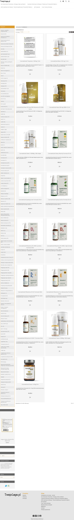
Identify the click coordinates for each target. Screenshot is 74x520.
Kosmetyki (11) (3, 160)
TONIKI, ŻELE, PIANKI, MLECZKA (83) (5, 347)
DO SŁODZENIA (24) (4, 93)
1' (3, 463)
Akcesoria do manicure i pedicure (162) (5, 41)
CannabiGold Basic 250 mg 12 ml (59, 61)
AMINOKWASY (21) (4, 51)
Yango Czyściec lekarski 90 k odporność (7, 440)
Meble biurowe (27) (4, 220)
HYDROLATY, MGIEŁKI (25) (6, 139)
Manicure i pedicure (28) (5, 198)
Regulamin (43, 506)
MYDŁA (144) (3, 233)
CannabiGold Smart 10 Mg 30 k (30, 384)
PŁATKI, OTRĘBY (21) (5, 283)
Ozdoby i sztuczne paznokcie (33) (7, 260)
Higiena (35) (3, 132)
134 (5, 463)
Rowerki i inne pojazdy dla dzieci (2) (6, 304)
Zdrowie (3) (3, 387)
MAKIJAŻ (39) (3, 191)
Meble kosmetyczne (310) (6, 222)
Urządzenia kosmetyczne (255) (7, 356)
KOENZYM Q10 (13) (4, 152)
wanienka (2, 468)
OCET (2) (2, 235)
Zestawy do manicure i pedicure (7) (5, 393)
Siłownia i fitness (4, 318)
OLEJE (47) (3, 249)
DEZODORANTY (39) (5, 88)
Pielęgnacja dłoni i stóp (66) (6, 272)
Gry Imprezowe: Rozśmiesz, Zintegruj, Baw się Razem (13, 4)
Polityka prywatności (45, 509)
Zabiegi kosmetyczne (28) (6, 382)
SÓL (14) (2, 326)
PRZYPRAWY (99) (4, 298)
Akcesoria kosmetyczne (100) (6, 46)
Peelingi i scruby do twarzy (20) (7, 262)
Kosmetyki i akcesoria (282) (6, 168)
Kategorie (3, 26)
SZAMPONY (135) (4, 341)
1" (2, 463)
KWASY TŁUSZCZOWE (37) (6, 178)
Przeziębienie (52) (4, 295)
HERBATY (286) (4, 129)
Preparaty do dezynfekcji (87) (6, 285)
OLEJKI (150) (3, 252)
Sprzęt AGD (3, 334)
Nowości (2, 410)
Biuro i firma (3, 73)
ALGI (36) (2, 49)
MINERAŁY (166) (4, 228)
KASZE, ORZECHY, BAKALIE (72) (7, 147)
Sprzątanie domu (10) (5, 331)
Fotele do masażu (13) (5, 116)
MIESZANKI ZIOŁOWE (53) (6, 225)
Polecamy (3, 447)
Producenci (3, 453)
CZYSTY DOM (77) (4, 78)
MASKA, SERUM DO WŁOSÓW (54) (7, 206)
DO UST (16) (3, 98)
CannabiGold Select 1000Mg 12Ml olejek (30, 153)
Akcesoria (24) (3, 34)
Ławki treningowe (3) (5, 188)
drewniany (10, 463)
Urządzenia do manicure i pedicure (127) (6, 353)
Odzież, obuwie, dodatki (5, 244)
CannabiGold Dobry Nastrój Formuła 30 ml (59, 153)
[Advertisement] (37, 16)
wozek (6, 468)
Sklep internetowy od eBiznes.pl (37, 518)
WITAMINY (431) (4, 359)
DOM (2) (2, 101)
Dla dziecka (3, 91)
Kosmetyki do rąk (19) (5, 162)
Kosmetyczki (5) (4, 157)
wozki (8, 468)
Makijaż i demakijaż (4, 193)
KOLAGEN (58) (3, 155)
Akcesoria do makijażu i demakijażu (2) (5, 37)
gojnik (2, 464)
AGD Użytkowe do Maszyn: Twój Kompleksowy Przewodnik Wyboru (16, 7)
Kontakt (43, 508)
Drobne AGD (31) (4, 106)
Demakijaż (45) (3, 83)
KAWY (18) (3, 150)
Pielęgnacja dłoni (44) (5, 270)
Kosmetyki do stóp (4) (5, 165)
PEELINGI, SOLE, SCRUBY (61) (6, 265)
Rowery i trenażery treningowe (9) (4, 308)
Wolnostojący (3, 361)
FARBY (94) (3, 114)
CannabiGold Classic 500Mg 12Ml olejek (59, 338)
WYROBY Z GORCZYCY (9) (5, 374)
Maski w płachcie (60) (5, 209)
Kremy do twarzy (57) (5, 170)
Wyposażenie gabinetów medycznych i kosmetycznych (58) (7, 365)
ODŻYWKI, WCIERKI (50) (5, 247)
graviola (4, 464)
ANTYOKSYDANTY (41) (5, 54)
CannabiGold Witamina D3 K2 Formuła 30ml (30, 292)
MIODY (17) (3, 230)
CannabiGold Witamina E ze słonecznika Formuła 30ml (59, 293)
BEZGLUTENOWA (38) (5, 65)
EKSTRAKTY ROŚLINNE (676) (6, 109)
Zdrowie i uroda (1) (4, 389)
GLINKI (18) (3, 121)
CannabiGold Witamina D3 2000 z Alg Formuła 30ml (59, 247)
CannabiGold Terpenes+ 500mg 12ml (30, 61)
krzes (11, 464)
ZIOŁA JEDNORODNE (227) (6, 398)
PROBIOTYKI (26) (4, 288)
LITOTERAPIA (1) (4, 186)
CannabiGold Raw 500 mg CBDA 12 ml (59, 107)
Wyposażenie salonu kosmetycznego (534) (5, 369)
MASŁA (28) (3, 211)
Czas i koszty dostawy (47, 7)
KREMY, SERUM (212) (5, 173)
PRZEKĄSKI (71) (4, 293)
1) (4, 463)
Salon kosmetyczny (4, 310)
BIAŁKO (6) (3, 68)
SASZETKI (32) (3, 313)
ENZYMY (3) (3, 111)
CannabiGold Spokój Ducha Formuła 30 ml (59, 199)
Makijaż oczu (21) (4, 196)
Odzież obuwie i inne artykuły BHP (6, 241)
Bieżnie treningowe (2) (5, 70)
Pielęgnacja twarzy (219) (5, 280)
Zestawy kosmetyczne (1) (5, 396)
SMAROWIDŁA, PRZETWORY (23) (7, 321)
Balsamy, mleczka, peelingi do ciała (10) (6, 62)
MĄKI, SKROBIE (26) (4, 217)
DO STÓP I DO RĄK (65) (5, 96)
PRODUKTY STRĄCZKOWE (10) (7, 290)
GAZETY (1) (3, 119)
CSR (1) (2, 75)
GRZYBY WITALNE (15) (5, 124)
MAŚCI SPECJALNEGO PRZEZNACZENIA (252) (5, 215)
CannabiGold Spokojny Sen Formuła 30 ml (30, 199)
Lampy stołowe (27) (4, 183)
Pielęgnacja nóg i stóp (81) (6, 277)
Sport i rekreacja (4, 328)
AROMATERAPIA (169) (5, 56)
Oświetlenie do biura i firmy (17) (7, 257)
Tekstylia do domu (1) (5, 344)
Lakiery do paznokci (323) (6, 180)
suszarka (7, 465)
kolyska (8, 464)
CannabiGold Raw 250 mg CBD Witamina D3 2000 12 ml (30, 108)
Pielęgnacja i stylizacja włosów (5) (7, 275)
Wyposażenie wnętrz (5, 371)
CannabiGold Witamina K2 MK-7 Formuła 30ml (30, 338)
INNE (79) (3, 142)
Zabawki (2, 377)
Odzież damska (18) (4, 238)
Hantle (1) (3, 127)
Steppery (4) (3, 336)
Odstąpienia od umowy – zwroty (48, 495)
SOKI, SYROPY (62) (4, 323)
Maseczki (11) (3, 201)
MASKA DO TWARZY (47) (5, 203)
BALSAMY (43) (3, 59)
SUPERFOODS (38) (4, 339)
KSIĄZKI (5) (3, 175)
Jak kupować (37, 7)
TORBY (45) (3, 350)
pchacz (2, 465)
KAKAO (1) (3, 145)
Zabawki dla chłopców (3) (5, 379)
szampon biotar (4, 466)
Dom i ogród (3, 104)
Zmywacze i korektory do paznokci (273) (5, 402)
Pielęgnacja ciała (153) (5, 267)
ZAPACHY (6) (3, 384)
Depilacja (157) (3, 86)
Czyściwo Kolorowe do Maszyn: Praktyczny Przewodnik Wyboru (42, 4)
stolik (4, 465)
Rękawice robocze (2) (5, 301)
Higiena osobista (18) (5, 137)
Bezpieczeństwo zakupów (46, 504)
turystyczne (9, 466)
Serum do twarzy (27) (5, 316)
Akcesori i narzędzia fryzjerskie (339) (4, 31)
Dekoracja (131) (4, 80)
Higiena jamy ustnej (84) (5, 134)
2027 (7, 463)
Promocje (25, 498)
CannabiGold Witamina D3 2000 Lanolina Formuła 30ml (30, 247)
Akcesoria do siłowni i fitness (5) (7, 43)
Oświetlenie (3, 254)
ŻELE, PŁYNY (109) (4, 404)
